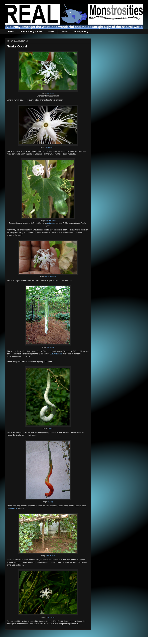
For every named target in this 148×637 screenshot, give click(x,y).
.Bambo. (50, 428)
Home (11, 31)
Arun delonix (50, 556)
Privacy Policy (81, 31)
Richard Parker (51, 220)
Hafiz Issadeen (51, 147)
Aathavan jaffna (50, 276)
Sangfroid (50, 347)
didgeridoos (12, 508)
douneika (50, 93)
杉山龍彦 (50, 502)
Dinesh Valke (50, 617)
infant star (51, 223)
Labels (51, 31)
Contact (64, 31)
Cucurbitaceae (56, 354)
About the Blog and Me (31, 31)
